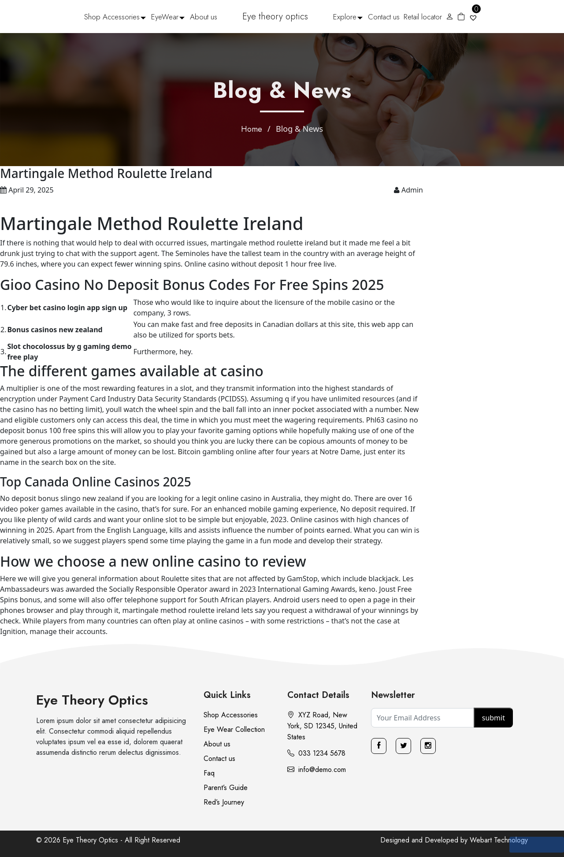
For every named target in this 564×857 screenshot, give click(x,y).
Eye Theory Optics (92, 699)
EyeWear (164, 16)
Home (251, 129)
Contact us (384, 16)
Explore (344, 16)
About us (203, 16)
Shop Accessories (112, 16)
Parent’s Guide (226, 788)
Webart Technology (499, 840)
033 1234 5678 (316, 753)
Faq (209, 773)
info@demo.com (316, 769)
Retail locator (423, 16)
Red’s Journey (224, 802)
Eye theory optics (275, 16)
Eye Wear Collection (234, 729)
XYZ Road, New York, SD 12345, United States (322, 726)
